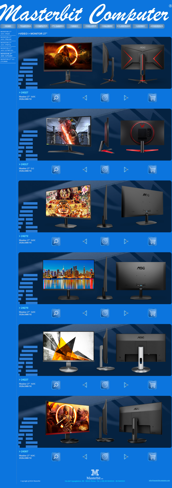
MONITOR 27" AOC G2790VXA (7, 49)
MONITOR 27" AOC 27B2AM (6, 38)
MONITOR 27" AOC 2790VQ (6, 44)
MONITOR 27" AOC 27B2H (6, 33)
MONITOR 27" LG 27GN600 (7, 60)
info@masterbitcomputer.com (159, 480)
